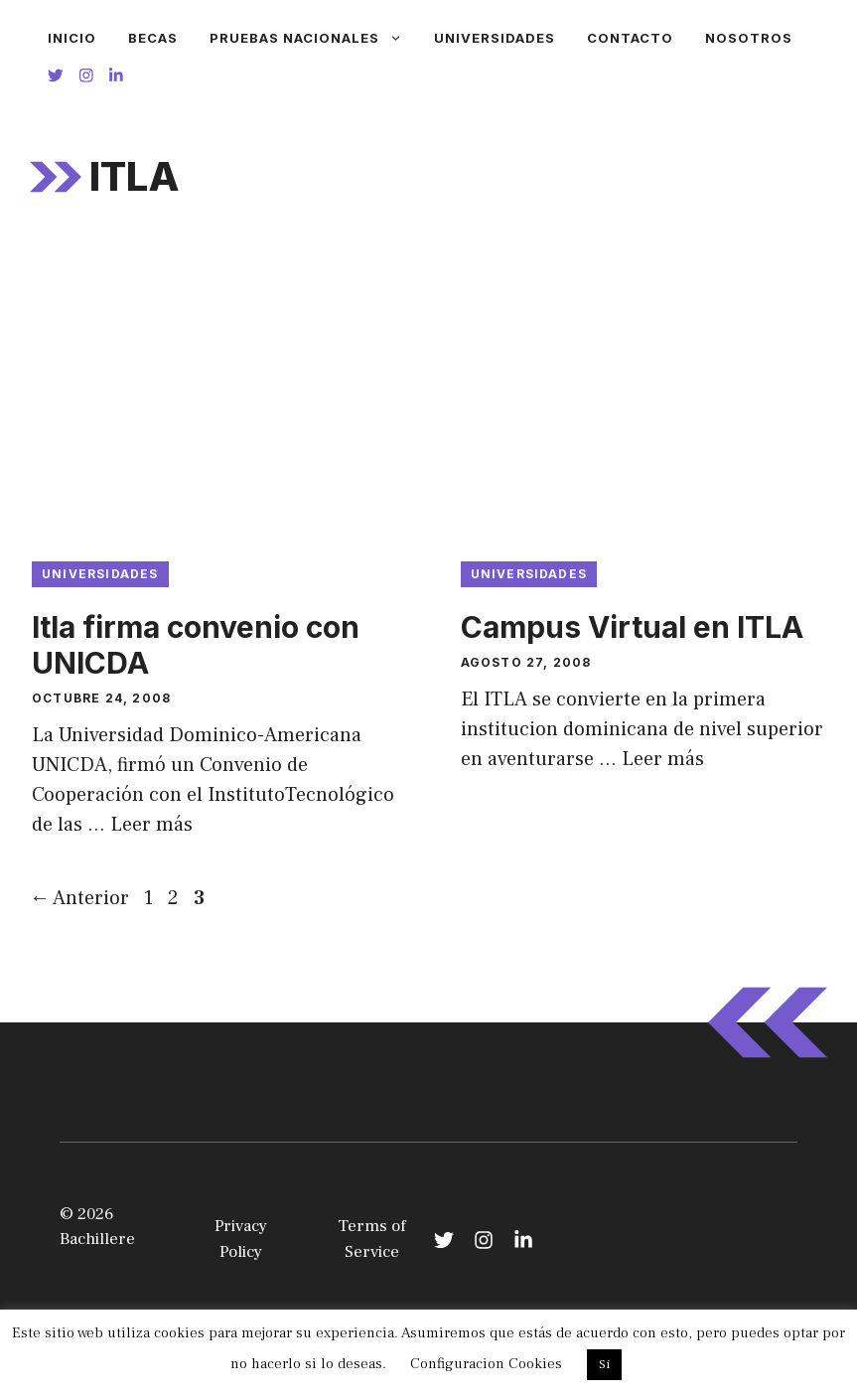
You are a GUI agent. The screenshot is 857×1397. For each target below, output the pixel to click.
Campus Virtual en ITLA (632, 627)
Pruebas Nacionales (314, 38)
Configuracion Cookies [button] (486, 1363)
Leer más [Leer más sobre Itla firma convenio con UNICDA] (151, 825)
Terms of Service (372, 1239)
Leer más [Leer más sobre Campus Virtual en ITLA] (663, 759)
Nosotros (748, 38)
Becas (153, 38)
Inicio (72, 38)
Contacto (630, 38)
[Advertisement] (428, 392)
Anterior (79, 898)
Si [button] (604, 1364)
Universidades (494, 38)
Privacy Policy (240, 1239)
